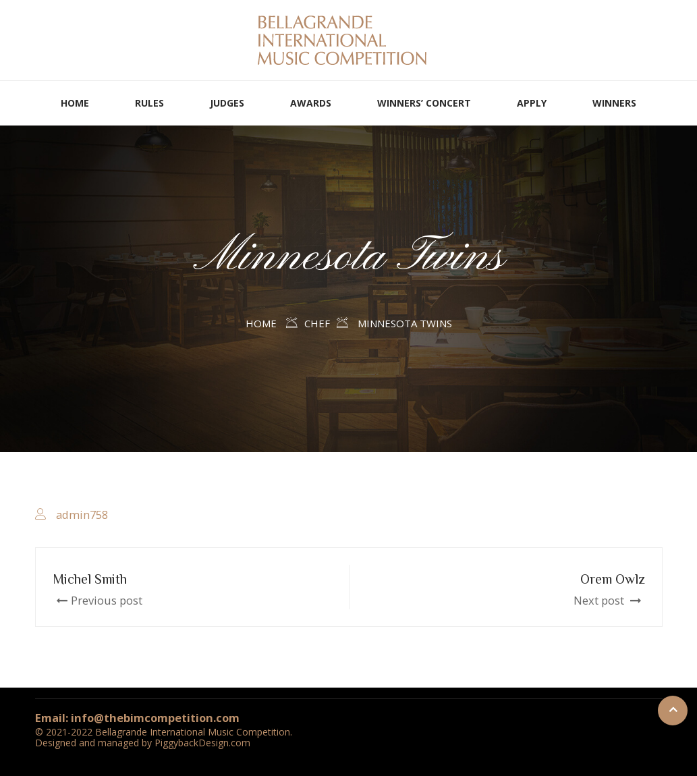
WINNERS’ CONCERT (424, 102)
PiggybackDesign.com (202, 742)
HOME (75, 102)
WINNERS (614, 102)
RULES (149, 102)
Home (261, 323)
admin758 (82, 514)
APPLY (532, 102)
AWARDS (310, 102)
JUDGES (227, 102)
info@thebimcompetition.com (155, 717)
